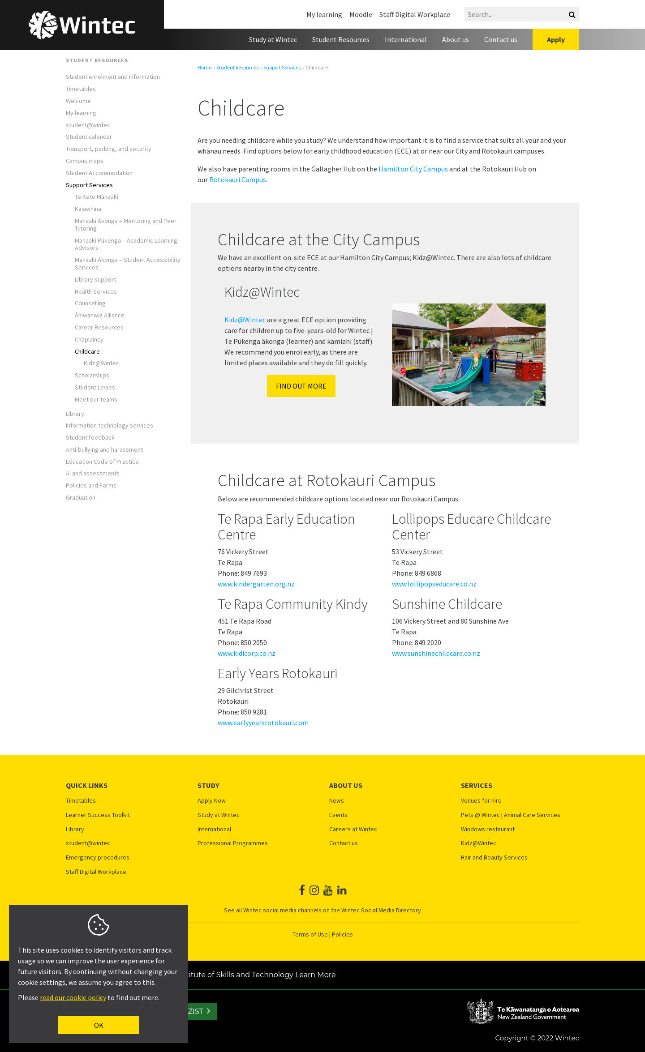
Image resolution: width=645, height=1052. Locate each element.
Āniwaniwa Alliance (100, 315)
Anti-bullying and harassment (104, 449)
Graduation (80, 497)
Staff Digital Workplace (414, 14)
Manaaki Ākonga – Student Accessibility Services (128, 263)
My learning (324, 14)
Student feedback (90, 437)
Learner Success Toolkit (98, 815)
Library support (95, 279)
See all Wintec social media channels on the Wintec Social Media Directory (322, 910)
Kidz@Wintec (101, 363)
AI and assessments (93, 473)
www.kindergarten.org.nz (256, 583)
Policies (342, 934)
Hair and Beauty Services (494, 857)
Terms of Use (310, 934)
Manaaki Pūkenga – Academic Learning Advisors (126, 244)
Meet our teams (96, 399)
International (406, 39)
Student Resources (341, 39)
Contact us (500, 39)
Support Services (89, 185)
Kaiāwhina (89, 209)
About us (455, 39)
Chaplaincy (89, 339)
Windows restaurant (488, 829)
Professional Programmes (233, 843)
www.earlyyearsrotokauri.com (263, 722)
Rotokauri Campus (237, 179)
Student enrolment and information (113, 77)
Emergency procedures (97, 857)
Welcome (78, 101)
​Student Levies (95, 387)
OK (98, 1025)
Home (204, 67)
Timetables (81, 89)
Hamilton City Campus (413, 168)
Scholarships (92, 375)
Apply (556, 39)
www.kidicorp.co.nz (246, 653)
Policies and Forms (91, 485)
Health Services (96, 291)
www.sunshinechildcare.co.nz (436, 653)
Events (338, 815)
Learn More (315, 975)
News (336, 800)
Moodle (360, 14)
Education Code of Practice (102, 462)
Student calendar (89, 137)
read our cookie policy (73, 997)
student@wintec (88, 125)
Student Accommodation (99, 173)
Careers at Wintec (353, 829)
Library (75, 414)
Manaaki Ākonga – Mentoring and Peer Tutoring (125, 224)
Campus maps (84, 161)
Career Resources (99, 327)
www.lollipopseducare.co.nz (434, 583)
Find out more (301, 385)
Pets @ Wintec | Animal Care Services (510, 815)
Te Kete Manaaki (96, 197)
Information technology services (109, 425)
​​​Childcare (87, 351)
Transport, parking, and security (108, 149)
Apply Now (212, 800)
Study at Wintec (273, 39)
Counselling (90, 303)
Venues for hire (481, 800)
